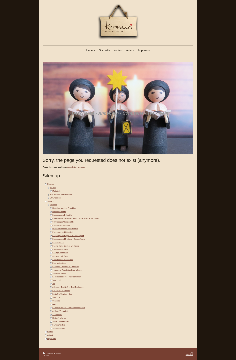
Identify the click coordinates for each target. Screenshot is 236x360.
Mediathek (56, 191)
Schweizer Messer (59, 273)
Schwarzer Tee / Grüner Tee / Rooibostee (68, 287)
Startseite (50, 201)
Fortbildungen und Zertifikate (61, 194)
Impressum (51, 339)
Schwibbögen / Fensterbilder (63, 222)
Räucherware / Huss (60, 249)
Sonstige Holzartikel (60, 253)
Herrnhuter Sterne (59, 212)
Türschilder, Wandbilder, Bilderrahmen (67, 270)
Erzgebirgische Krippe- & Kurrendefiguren (68, 236)
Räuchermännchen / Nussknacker (65, 229)
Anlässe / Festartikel (60, 311)
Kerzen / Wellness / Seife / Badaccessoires (68, 308)
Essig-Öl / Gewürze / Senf (62, 294)
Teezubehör (56, 280)
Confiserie (56, 301)
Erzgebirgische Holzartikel (62, 215)
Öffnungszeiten (55, 198)
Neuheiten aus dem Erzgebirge (64, 208)
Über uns (50, 184)
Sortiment (53, 205)
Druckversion (49, 353)
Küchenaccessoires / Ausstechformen (66, 277)
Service (53, 188)
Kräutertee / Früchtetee (61, 290)
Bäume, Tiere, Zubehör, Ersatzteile (65, 246)
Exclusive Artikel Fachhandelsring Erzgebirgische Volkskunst (75, 218)
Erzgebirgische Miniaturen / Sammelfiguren (68, 239)
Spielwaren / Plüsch (60, 256)
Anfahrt (50, 335)
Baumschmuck (58, 242)
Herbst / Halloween (59, 318)
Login (191, 352)
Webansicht (189, 355)
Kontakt (50, 332)
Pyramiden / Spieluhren (61, 225)
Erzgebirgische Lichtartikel (62, 232)
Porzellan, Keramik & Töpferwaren (65, 266)
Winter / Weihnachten (60, 321)
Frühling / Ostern (58, 325)
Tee (53, 284)
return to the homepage (76, 167)
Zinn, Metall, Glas (59, 263)
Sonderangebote (58, 328)
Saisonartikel (57, 315)
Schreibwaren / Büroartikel (62, 260)
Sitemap (58, 353)
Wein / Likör (56, 297)
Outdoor (55, 304)
